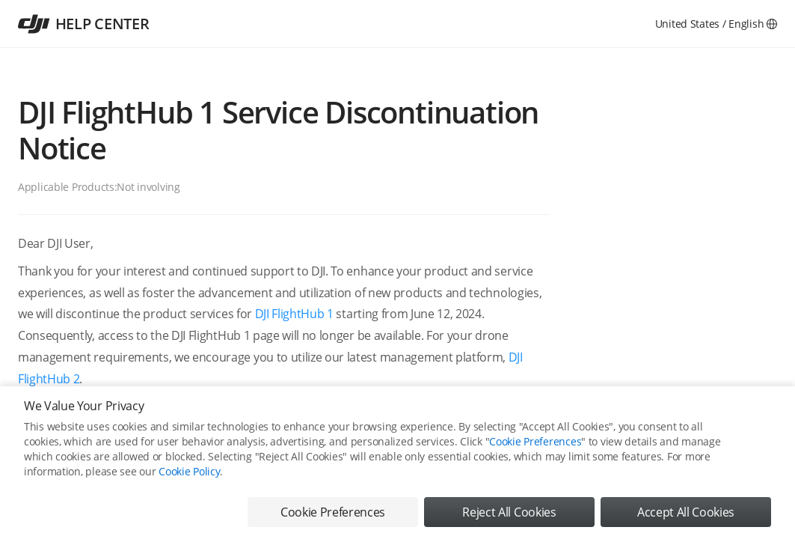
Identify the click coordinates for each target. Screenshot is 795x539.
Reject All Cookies (509, 512)
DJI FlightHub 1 (294, 313)
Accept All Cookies (685, 512)
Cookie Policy (189, 471)
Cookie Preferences (535, 441)
